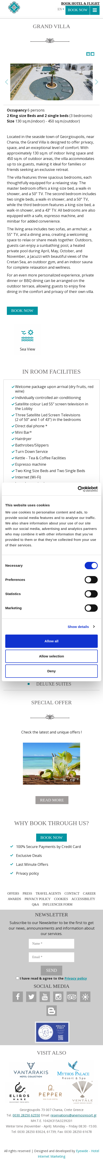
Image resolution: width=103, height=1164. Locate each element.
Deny (51, 671)
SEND (51, 970)
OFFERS (13, 894)
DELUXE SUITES (53, 684)
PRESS (28, 894)
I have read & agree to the (53, 979)
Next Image (96, 82)
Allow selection (51, 656)
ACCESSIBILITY (83, 899)
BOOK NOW (77, 10)
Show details (78, 627)
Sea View (27, 338)
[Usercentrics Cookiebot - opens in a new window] (78, 489)
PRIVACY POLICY (38, 899)
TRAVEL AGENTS (48, 894)
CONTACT (72, 894)
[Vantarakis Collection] (31, 1070)
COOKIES (61, 899)
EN (60, 9)
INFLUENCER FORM (57, 905)
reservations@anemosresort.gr (74, 1115)
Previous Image (6, 82)
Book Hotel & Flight (80, 3)
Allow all (52, 641)
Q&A (35, 905)
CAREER (89, 894)
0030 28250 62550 (26, 1115)
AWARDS (14, 899)
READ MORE (52, 800)
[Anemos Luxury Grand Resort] (18, 997)
